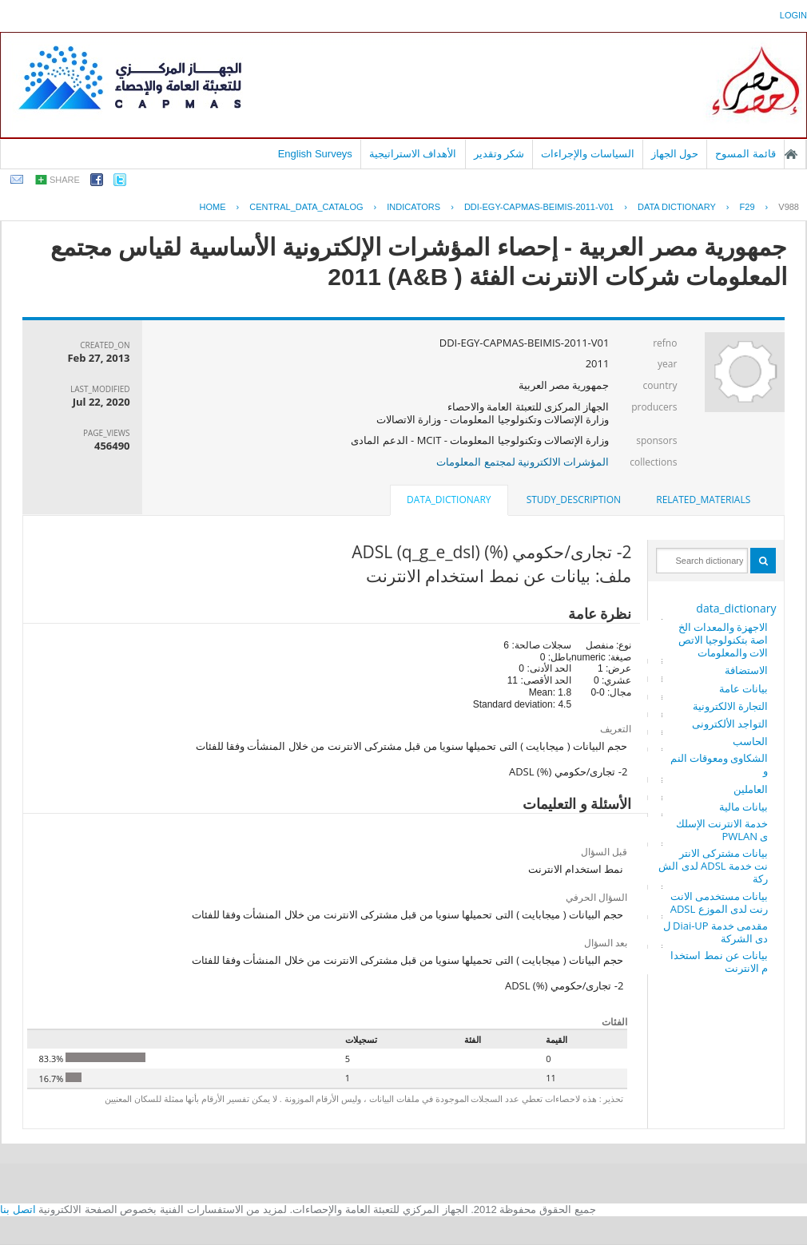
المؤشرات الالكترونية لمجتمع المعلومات (522, 461)
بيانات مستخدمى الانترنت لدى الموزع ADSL (719, 902)
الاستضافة (746, 670)
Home (213, 207)
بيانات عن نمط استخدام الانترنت (719, 961)
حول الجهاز (675, 154)
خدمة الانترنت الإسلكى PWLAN (722, 830)
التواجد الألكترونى (730, 723)
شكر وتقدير (499, 154)
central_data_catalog (306, 207)
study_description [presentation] (574, 499)
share (65, 179)
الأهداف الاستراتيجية (413, 154)
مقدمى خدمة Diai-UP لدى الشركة (716, 932)
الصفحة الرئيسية (791, 154)
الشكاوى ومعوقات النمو (719, 764)
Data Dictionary (677, 207)
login (793, 15)
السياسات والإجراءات (587, 154)
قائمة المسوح (745, 154)
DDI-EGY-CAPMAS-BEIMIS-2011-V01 (539, 207)
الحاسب (750, 741)
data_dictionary (736, 608)
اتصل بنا (18, 1209)
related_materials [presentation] (703, 499)
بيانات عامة (743, 688)
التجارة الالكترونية (730, 706)
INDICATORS (413, 207)
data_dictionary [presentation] (449, 499)
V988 (788, 207)
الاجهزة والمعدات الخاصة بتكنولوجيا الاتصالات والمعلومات (723, 640)
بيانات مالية (743, 806)
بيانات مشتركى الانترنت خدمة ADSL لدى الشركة (713, 866)
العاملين (750, 789)
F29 (747, 207)
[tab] (703, 500)
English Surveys (315, 154)
